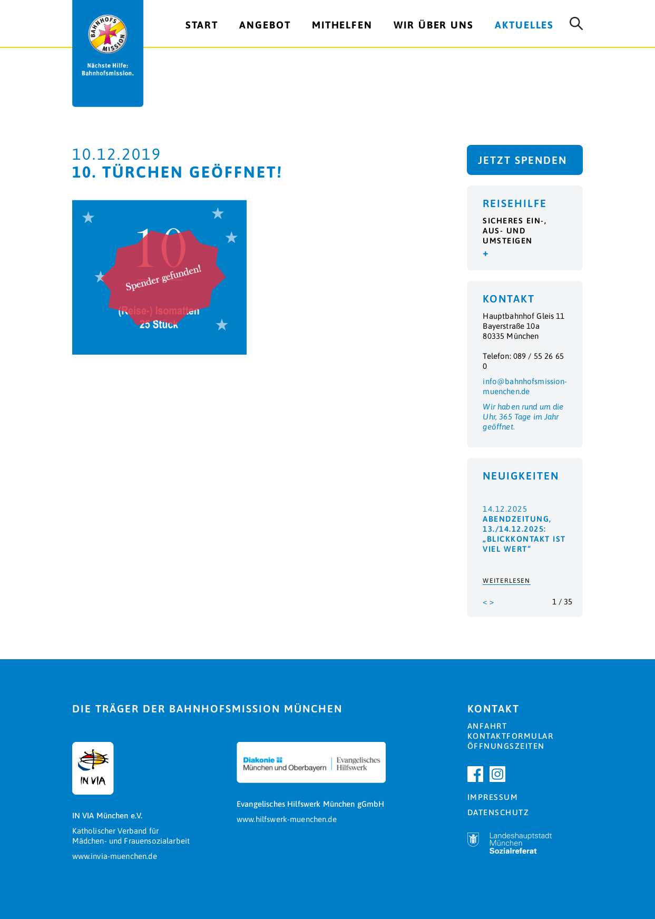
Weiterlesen (506, 580)
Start (202, 25)
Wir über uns (434, 25)
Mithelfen (342, 25)
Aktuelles (524, 25)
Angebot (264, 25)
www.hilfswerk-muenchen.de (287, 819)
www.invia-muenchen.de (114, 856)
